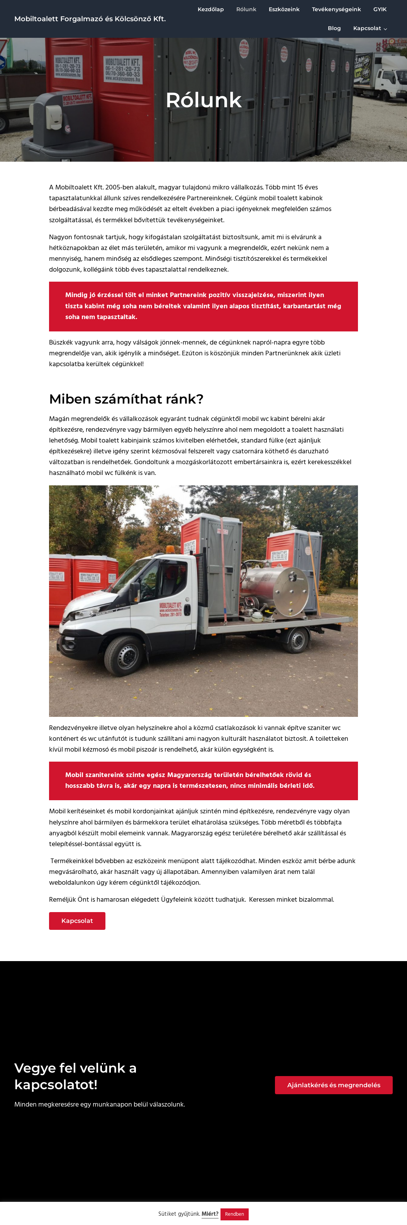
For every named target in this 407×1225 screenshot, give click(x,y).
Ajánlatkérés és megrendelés (333, 1085)
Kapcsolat (77, 921)
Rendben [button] (234, 1214)
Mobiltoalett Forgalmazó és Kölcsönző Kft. (90, 19)
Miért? (210, 1214)
